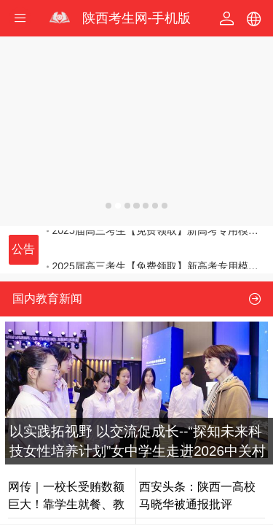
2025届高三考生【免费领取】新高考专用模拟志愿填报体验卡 (156, 247)
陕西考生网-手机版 (136, 18)
